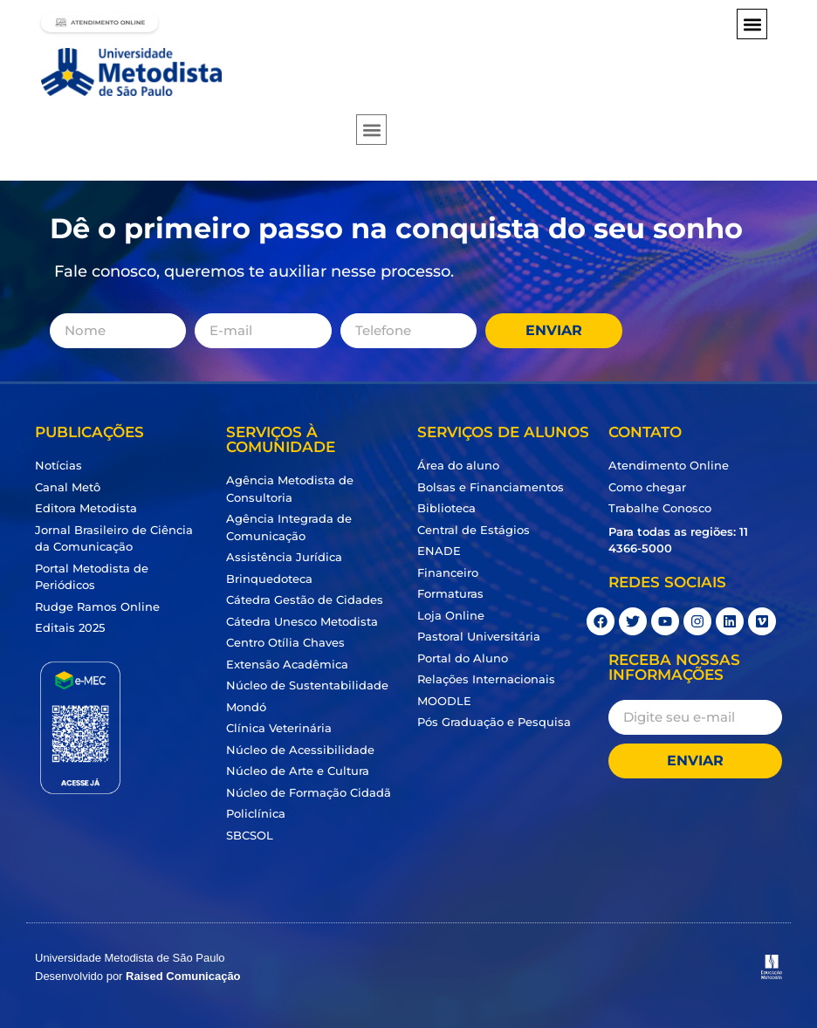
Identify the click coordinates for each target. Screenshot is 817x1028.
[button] (752, 24)
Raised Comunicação (183, 976)
